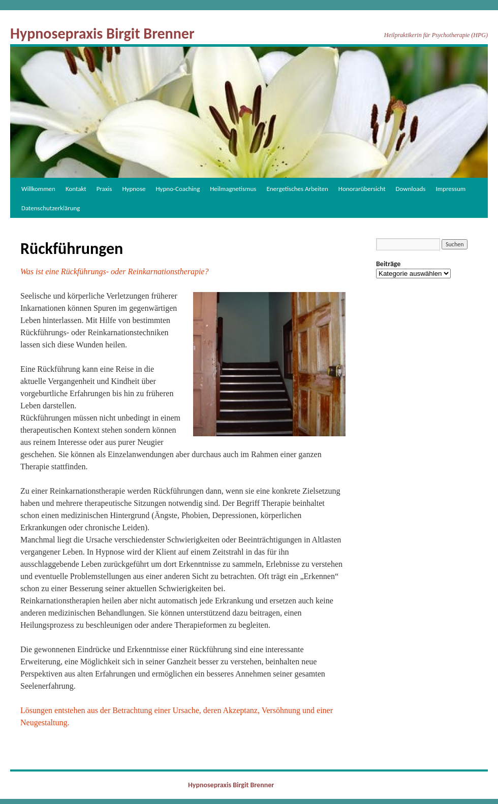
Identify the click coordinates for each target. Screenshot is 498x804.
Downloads (411, 188)
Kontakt (76, 188)
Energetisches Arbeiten (297, 188)
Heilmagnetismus (233, 188)
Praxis (104, 188)
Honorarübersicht (362, 188)
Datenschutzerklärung (50, 208)
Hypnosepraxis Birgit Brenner (102, 33)
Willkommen (38, 188)
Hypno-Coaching (178, 188)
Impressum (450, 188)
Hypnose (133, 188)
